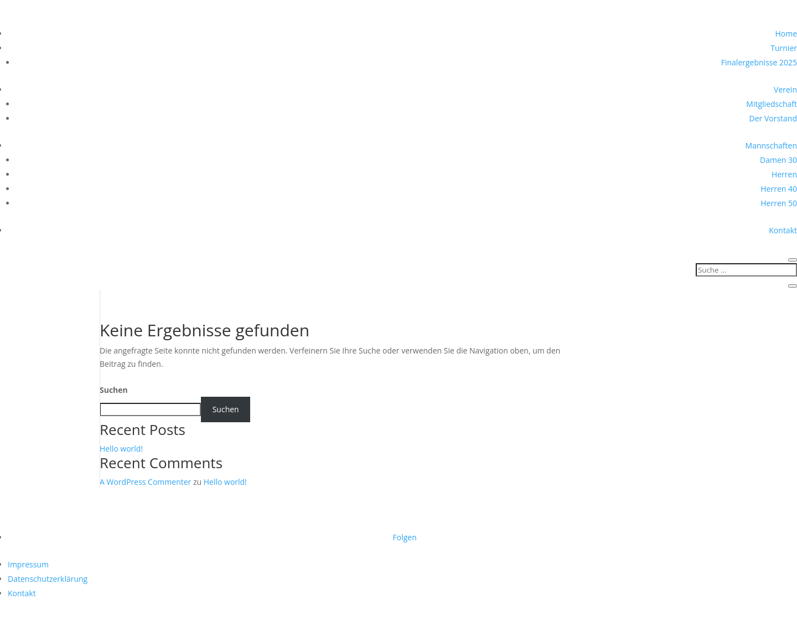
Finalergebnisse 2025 (759, 62)
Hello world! (121, 448)
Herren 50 (778, 203)
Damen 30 (778, 160)
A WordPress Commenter (145, 482)
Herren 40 (778, 188)
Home (786, 33)
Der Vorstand (773, 118)
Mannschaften (771, 145)
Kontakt (783, 230)
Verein (785, 89)
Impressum (28, 564)
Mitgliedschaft (771, 104)
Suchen (114, 390)
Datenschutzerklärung (47, 579)
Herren (784, 174)
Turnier (783, 48)
